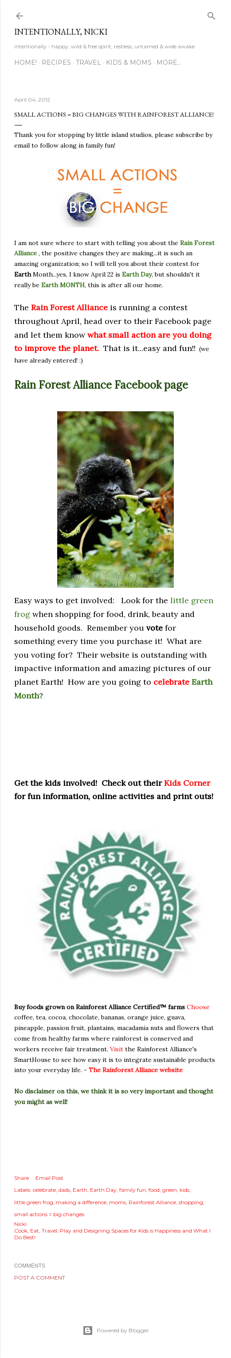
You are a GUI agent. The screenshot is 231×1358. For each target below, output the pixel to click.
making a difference (81, 1202)
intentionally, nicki (60, 32)
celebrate (44, 1189)
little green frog (33, 1202)
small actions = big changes (49, 1214)
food (154, 1189)
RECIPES (56, 62)
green (169, 1189)
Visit (116, 1049)
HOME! (25, 62)
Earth (80, 1189)
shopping (191, 1202)
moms (117, 1202)
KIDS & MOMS (129, 62)
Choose (198, 1007)
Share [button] (21, 1178)
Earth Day (103, 1189)
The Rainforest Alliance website (136, 1070)
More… (169, 62)
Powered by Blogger (115, 1330)
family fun (132, 1189)
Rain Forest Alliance (69, 307)
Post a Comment (39, 1277)
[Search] (211, 14)
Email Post (49, 1178)
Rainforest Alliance (152, 1202)
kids (184, 1189)
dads (64, 1189)
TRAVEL (88, 62)
